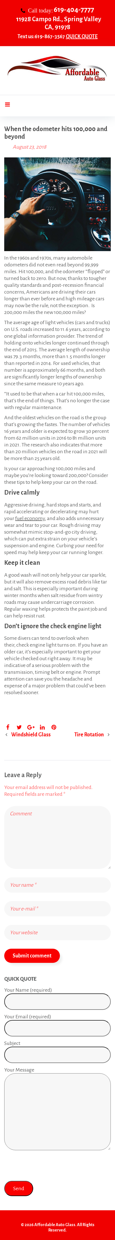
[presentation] (47, 1166)
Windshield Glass (31, 734)
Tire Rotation (89, 734)
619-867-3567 (50, 36)
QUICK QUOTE (82, 36)
